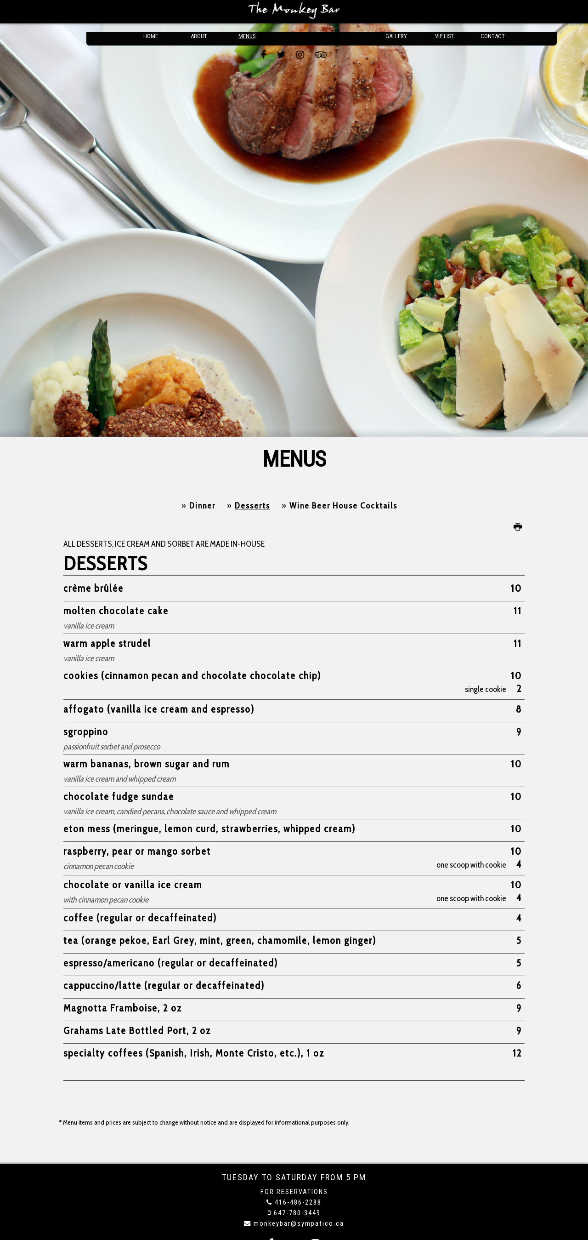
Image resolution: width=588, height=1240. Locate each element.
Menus (247, 11)
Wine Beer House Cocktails (343, 506)
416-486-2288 (298, 1202)
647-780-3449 (297, 1213)
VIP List (444, 11)
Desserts (252, 506)
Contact (493, 11)
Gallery (396, 11)
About (198, 11)
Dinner (202, 506)
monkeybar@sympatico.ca (299, 1224)
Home (150, 11)
